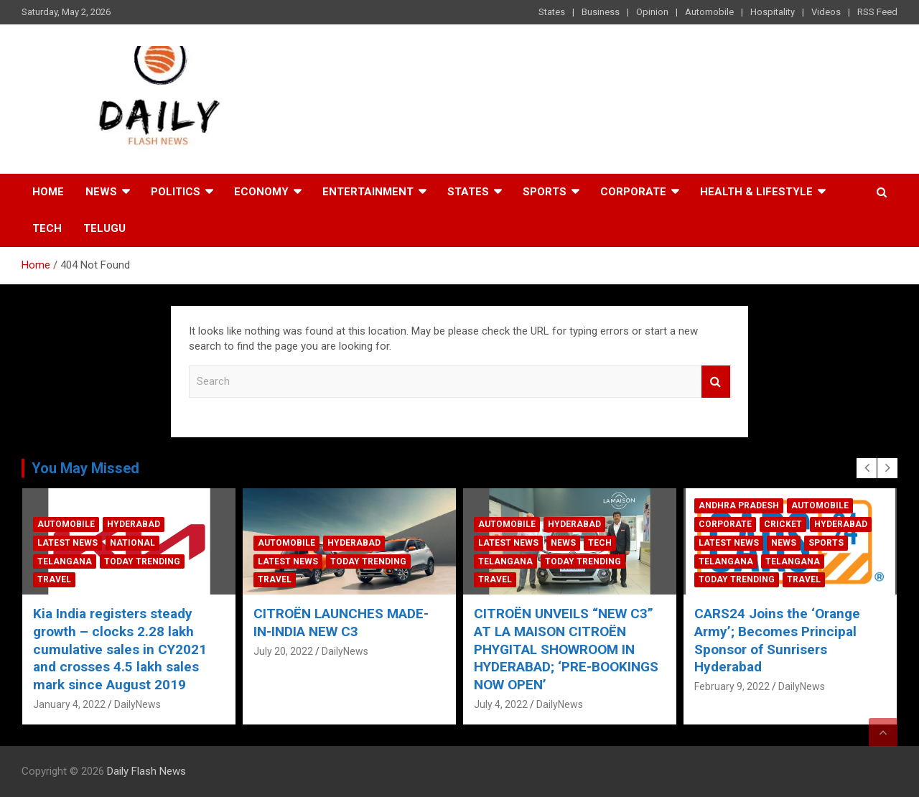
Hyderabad (133, 524)
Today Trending (142, 561)
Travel (54, 579)
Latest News (67, 543)
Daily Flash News (146, 771)
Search (715, 381)
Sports (544, 191)
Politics (175, 191)
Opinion (652, 11)
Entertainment (368, 191)
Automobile (709, 11)
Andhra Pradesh (739, 505)
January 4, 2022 (69, 704)
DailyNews (137, 704)
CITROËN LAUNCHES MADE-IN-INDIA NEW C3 (341, 622)
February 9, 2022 (732, 686)
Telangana (64, 561)
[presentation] (867, 468)
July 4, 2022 (501, 704)
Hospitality (772, 11)
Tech (47, 228)
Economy (261, 191)
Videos (826, 11)
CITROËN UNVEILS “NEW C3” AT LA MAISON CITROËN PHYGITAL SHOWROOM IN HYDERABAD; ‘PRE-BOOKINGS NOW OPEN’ (566, 649)
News (101, 191)
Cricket (783, 524)
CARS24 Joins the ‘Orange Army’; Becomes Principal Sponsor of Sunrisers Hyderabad (777, 640)
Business (601, 11)
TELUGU (104, 228)
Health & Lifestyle (756, 191)
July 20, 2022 (283, 651)
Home (48, 191)
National (132, 543)
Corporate (633, 191)
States (551, 11)
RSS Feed (877, 11)
